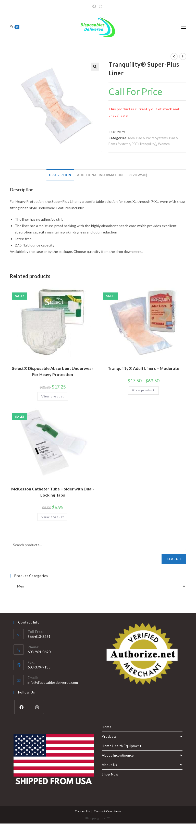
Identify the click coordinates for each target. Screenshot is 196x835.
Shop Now (110, 774)
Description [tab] (60, 175)
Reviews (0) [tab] (138, 175)
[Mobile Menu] (183, 27)
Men (131, 138)
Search (174, 559)
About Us (142, 765)
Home (106, 727)
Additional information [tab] (100, 175)
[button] (95, 67)
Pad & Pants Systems (152, 138)
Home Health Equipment (121, 746)
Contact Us (82, 811)
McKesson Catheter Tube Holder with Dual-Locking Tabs (52, 491)
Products (142, 736)
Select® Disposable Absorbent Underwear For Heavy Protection (52, 371)
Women (164, 144)
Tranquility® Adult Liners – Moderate (143, 368)
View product (52, 396)
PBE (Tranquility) (144, 144)
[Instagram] (100, 6)
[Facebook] (94, 6)
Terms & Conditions (107, 811)
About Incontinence (142, 755)
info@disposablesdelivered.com (53, 682)
